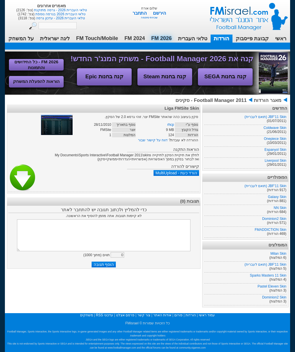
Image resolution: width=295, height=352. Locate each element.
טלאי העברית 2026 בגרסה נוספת (60, 14)
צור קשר (143, 315)
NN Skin (280, 208)
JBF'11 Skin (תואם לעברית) (265, 117)
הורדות (221, 38)
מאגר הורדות (267, 100)
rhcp (170, 125)
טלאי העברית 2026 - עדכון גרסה (60, 18)
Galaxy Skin (277, 197)
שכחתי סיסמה (149, 17)
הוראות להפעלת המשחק (36, 81)
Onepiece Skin (275, 139)
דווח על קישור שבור (153, 140)
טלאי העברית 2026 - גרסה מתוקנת (60, 10)
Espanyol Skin (275, 150)
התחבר (140, 13)
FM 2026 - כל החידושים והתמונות (36, 64)
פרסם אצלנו (125, 315)
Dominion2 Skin (274, 219)
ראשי (280, 38)
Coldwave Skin (275, 128)
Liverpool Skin (275, 161)
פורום (178, 315)
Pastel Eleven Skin (272, 286)
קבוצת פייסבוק (252, 38)
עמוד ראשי (245, 14)
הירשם (159, 13)
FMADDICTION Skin (270, 230)
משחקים (86, 315)
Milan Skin (278, 254)
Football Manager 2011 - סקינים (211, 100)
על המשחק (21, 38)
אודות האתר (162, 315)
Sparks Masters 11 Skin (268, 275)
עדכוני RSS (104, 315)
